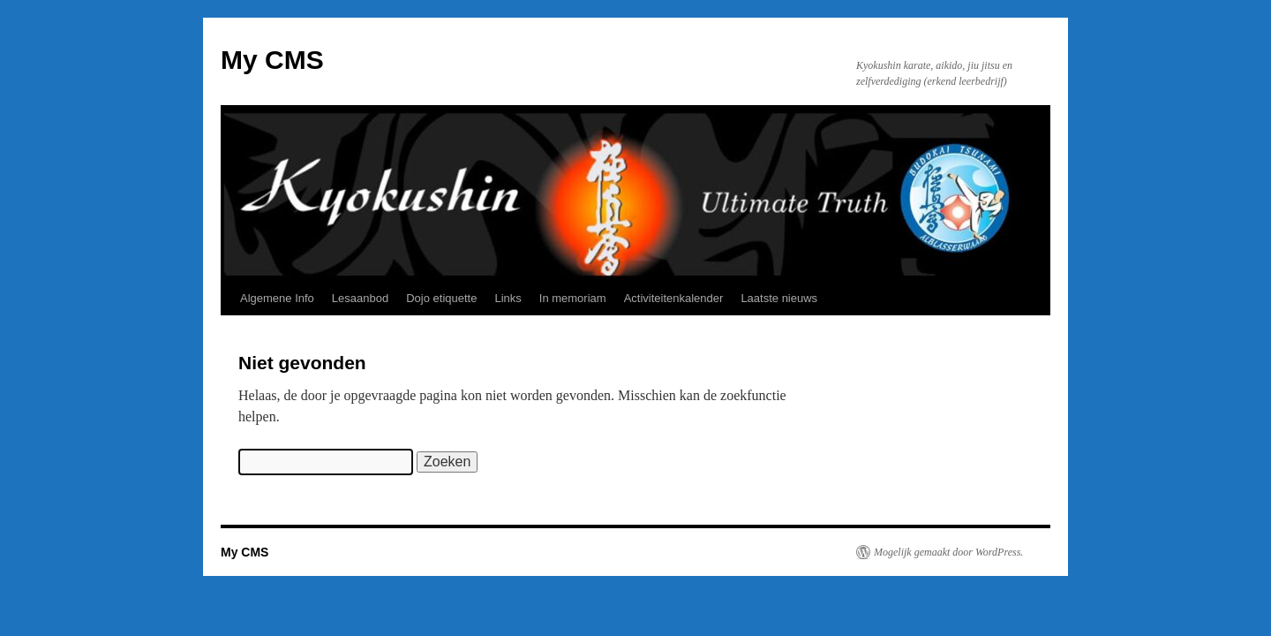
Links (507, 298)
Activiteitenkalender (674, 298)
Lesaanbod (360, 298)
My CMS (272, 59)
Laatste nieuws (779, 298)
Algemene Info (277, 298)
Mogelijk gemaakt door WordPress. (948, 552)
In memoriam (572, 298)
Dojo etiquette (441, 298)
